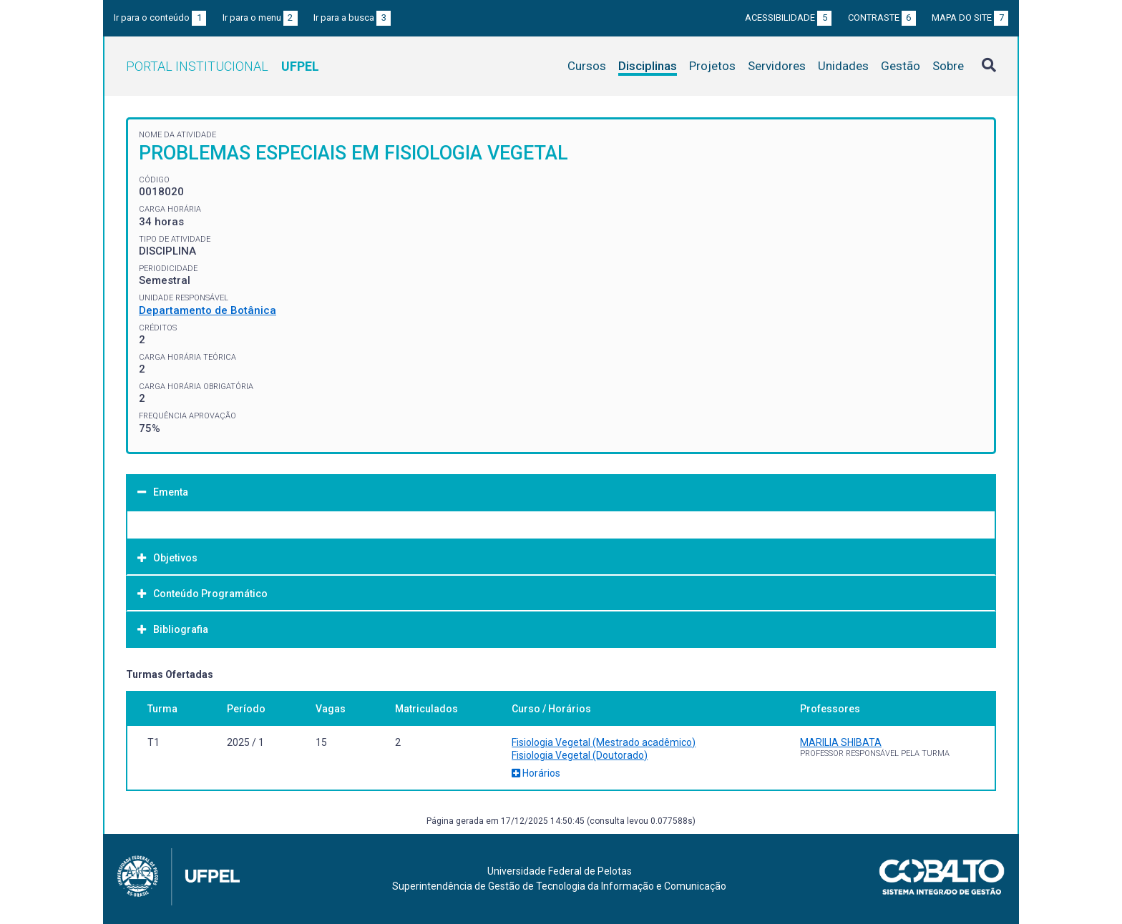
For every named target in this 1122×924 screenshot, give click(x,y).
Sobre (948, 66)
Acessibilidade (788, 17)
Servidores (777, 66)
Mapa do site (970, 17)
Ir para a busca (352, 17)
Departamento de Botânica (207, 310)
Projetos (712, 66)
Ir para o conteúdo (160, 17)
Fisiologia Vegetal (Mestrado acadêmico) (604, 742)
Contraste (882, 17)
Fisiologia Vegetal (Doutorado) (580, 755)
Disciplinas (647, 66)
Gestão (900, 66)
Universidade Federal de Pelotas (559, 871)
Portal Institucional (222, 66)
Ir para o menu (260, 17)
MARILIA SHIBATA (841, 742)
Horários (536, 773)
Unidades (843, 66)
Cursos (586, 66)
